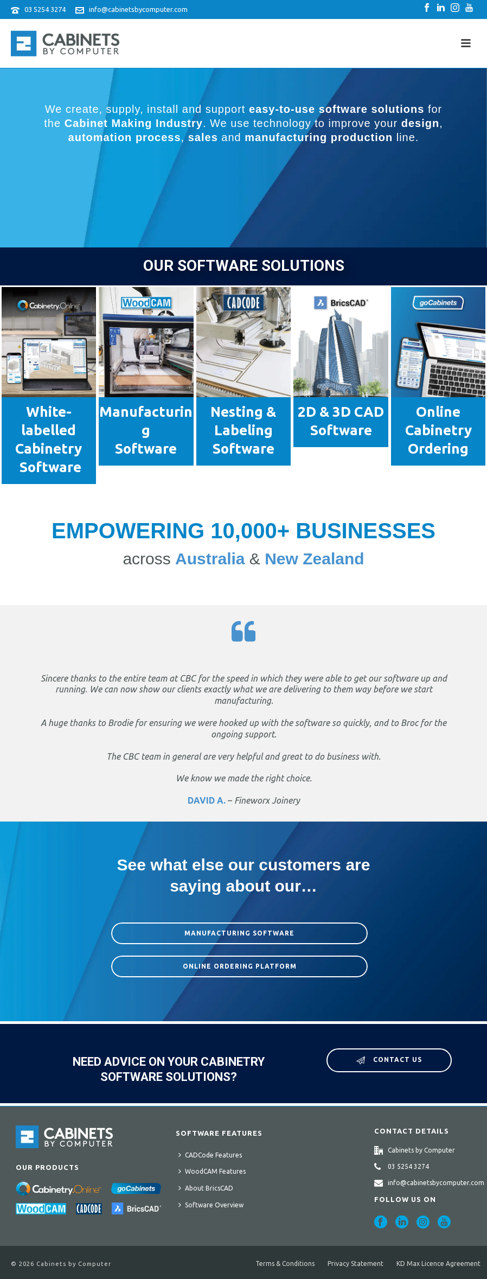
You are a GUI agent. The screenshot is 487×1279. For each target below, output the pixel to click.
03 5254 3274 (45, 9)
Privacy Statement (355, 1263)
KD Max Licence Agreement (438, 1263)
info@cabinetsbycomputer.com (138, 9)
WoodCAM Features (212, 1171)
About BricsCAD (205, 1188)
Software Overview (211, 1204)
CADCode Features (210, 1155)
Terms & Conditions (285, 1263)
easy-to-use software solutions (336, 109)
